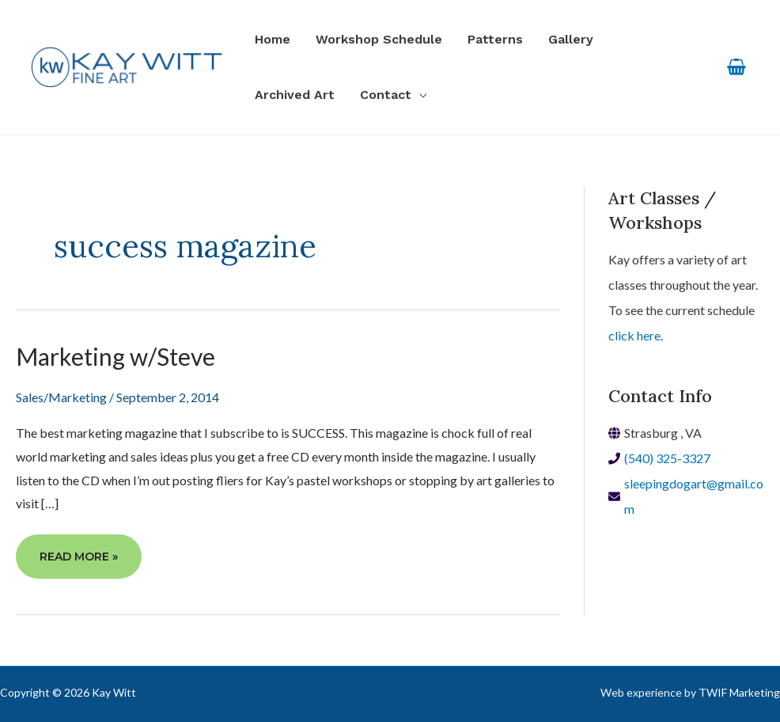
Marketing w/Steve (115, 356)
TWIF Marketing (739, 692)
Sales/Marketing (61, 397)
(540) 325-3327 (667, 458)
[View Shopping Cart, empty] (736, 68)
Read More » (78, 562)
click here (634, 335)
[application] (419, 95)
